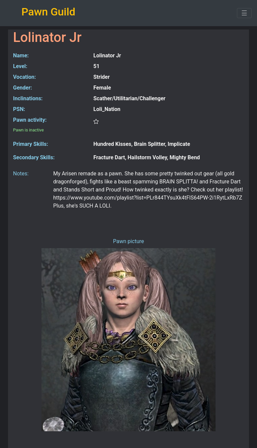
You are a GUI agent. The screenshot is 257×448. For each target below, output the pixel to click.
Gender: (22, 88)
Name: (21, 55)
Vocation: (24, 77)
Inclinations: (27, 98)
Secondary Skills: (34, 157)
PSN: (19, 109)
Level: (20, 66)
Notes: (20, 173)
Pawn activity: (30, 120)
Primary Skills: (30, 144)
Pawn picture (128, 241)
